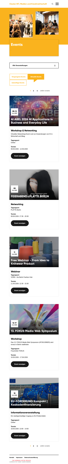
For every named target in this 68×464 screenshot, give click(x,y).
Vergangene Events (18, 77)
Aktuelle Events (35, 77)
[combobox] (34, 65)
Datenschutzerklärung (31, 457)
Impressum (19, 457)
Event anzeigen (19, 156)
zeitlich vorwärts (37, 91)
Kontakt (11, 457)
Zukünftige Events (18, 83)
